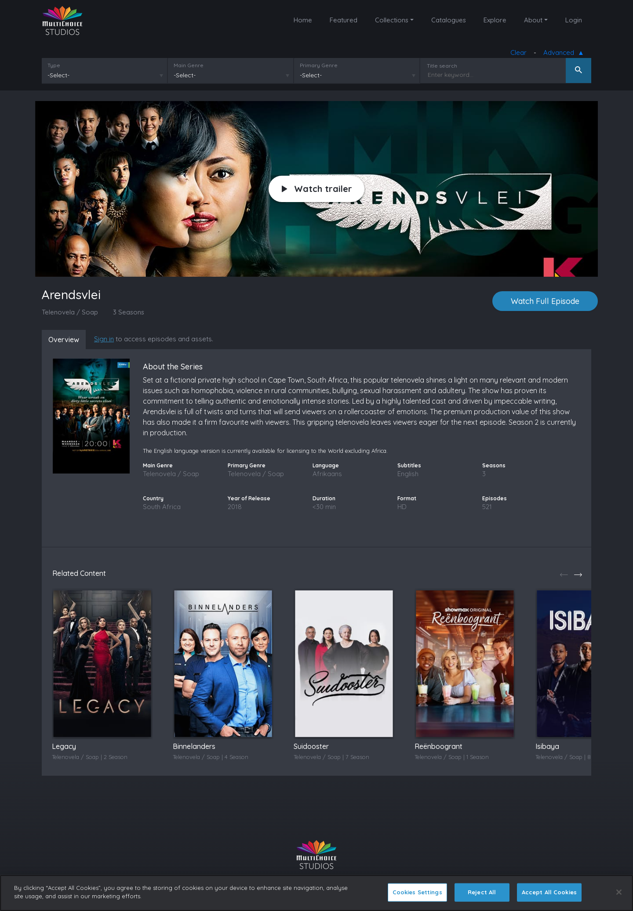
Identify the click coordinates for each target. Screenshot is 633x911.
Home (303, 20)
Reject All (482, 892)
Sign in (104, 339)
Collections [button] (391, 20)
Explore (495, 20)
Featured (343, 20)
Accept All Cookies (549, 892)
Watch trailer (317, 188)
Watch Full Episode (545, 301)
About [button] (533, 20)
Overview (63, 339)
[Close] (619, 892)
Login (573, 20)
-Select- (58, 75)
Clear (518, 52)
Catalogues (448, 20)
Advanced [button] (560, 53)
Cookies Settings (417, 892)
